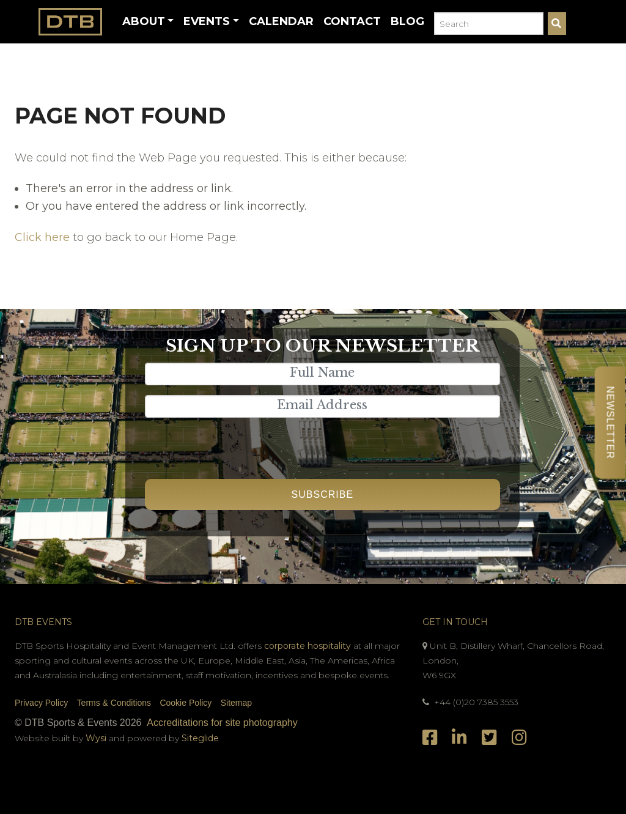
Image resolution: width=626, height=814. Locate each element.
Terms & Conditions (114, 703)
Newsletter (610, 422)
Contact (352, 21)
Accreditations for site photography (222, 722)
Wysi (97, 738)
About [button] (143, 21)
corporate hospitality (307, 645)
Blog (407, 21)
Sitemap (236, 703)
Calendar (281, 21)
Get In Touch (455, 621)
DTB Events (43, 621)
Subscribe (322, 494)
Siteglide (200, 738)
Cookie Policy (186, 703)
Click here (42, 237)
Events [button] (206, 21)
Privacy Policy (41, 703)
